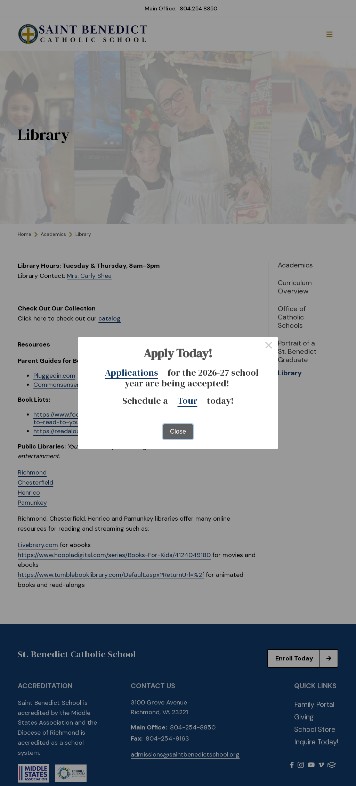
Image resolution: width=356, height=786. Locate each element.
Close (178, 431)
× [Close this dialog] (268, 346)
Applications (131, 372)
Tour (187, 400)
